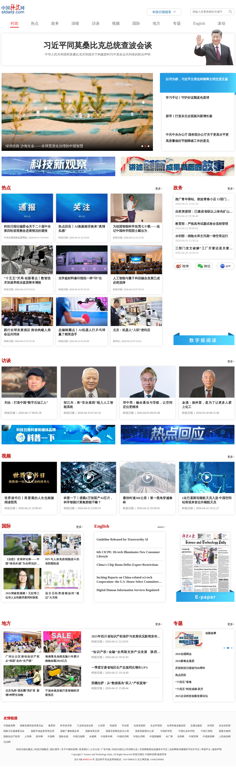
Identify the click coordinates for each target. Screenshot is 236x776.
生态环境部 (156, 725)
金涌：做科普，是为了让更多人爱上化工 (207, 405)
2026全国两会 (183, 654)
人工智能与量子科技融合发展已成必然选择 (136, 280)
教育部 (51, 725)
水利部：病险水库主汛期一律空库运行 (201, 236)
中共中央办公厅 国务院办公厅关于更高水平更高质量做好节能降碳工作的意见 (197, 137)
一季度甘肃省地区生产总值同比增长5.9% (119, 667)
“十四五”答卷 (183, 682)
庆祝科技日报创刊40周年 (190, 668)
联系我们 (83, 749)
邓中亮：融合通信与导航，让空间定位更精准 (147, 405)
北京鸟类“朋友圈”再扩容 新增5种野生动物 (22, 692)
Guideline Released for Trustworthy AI (122, 539)
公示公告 (95, 749)
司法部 (125, 725)
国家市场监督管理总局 (42, 731)
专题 (177, 23)
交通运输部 (196, 725)
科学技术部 (66, 725)
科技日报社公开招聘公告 (125, 749)
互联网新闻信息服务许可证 (153, 749)
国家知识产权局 (11, 736)
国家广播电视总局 (69, 731)
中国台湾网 (139, 736)
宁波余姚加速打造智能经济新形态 (62, 692)
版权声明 (217, 749)
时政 (14, 23)
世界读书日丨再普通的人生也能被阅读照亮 (29, 500)
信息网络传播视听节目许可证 (184, 749)
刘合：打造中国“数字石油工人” (26, 402)
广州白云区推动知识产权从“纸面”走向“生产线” (22, 658)
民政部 (113, 725)
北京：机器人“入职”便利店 (131, 330)
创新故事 (210, 633)
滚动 (221, 23)
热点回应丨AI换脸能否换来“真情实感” (81, 228)
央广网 (169, 736)
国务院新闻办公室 (144, 731)
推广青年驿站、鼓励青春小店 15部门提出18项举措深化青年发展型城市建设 (204, 200)
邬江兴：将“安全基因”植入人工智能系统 (88, 405)
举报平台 (206, 749)
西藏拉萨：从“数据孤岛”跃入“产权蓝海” (119, 683)
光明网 (180, 736)
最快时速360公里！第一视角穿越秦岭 (147, 500)
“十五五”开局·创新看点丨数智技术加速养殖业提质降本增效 (27, 280)
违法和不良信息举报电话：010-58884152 (116, 759)
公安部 (101, 725)
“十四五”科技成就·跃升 (189, 689)
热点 (35, 23)
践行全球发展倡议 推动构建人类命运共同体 (27, 332)
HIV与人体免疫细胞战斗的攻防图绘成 (62, 561)
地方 (156, 23)
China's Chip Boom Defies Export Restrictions (127, 564)
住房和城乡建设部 (176, 725)
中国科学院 (166, 731)
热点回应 (180, 675)
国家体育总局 (92, 731)
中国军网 (193, 736)
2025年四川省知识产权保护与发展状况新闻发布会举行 (125, 637)
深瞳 (75, 23)
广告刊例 (105, 749)
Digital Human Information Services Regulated (128, 590)
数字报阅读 (204, 340)
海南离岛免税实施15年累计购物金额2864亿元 (62, 658)
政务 (55, 23)
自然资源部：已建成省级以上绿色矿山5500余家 (204, 212)
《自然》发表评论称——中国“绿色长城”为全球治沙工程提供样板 (22, 562)
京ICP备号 (84, 759)
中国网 (51, 736)
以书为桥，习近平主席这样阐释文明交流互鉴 (197, 79)
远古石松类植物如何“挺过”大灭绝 (62, 595)
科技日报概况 (41, 749)
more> (161, 527)
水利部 (210, 725)
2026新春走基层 (184, 661)
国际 (136, 23)
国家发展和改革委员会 (31, 725)
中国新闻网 (208, 736)
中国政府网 (9, 725)
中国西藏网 (155, 736)
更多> (158, 188)
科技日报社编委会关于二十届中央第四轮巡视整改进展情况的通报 (27, 228)
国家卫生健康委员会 (13, 731)
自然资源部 (139, 725)
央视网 (92, 736)
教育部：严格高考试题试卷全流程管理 (201, 223)
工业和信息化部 (85, 725)
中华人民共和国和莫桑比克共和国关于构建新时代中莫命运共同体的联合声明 (97, 54)
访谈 (96, 23)
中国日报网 (79, 736)
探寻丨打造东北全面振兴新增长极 (189, 116)
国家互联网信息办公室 (117, 731)
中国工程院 (207, 731)
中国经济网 (123, 736)
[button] (142, 146)
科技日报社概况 (24, 749)
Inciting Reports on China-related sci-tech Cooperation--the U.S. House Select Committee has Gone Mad (128, 580)
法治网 (6, 742)
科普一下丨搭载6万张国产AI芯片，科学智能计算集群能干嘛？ (88, 500)
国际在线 (63, 736)
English (199, 23)
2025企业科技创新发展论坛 (191, 696)
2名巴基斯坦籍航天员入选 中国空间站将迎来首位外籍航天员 (207, 500)
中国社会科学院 (186, 731)
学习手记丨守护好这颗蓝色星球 (187, 97)
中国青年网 (106, 736)
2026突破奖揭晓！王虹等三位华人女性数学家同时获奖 (22, 595)
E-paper (205, 597)
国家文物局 (225, 731)
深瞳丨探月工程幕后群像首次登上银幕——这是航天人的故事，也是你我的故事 (66, 146)
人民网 (27, 736)
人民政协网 (225, 736)
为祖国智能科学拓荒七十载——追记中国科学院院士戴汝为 (136, 228)
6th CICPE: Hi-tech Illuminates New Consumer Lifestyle (128, 554)
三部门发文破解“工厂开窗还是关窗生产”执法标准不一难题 (204, 249)
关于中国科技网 (69, 749)
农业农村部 (225, 725)
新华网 (39, 736)
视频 (116, 23)
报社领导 (54, 749)
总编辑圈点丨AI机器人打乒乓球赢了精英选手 (81, 332)
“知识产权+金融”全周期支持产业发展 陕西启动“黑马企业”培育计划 (125, 652)
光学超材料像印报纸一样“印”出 (80, 278)
